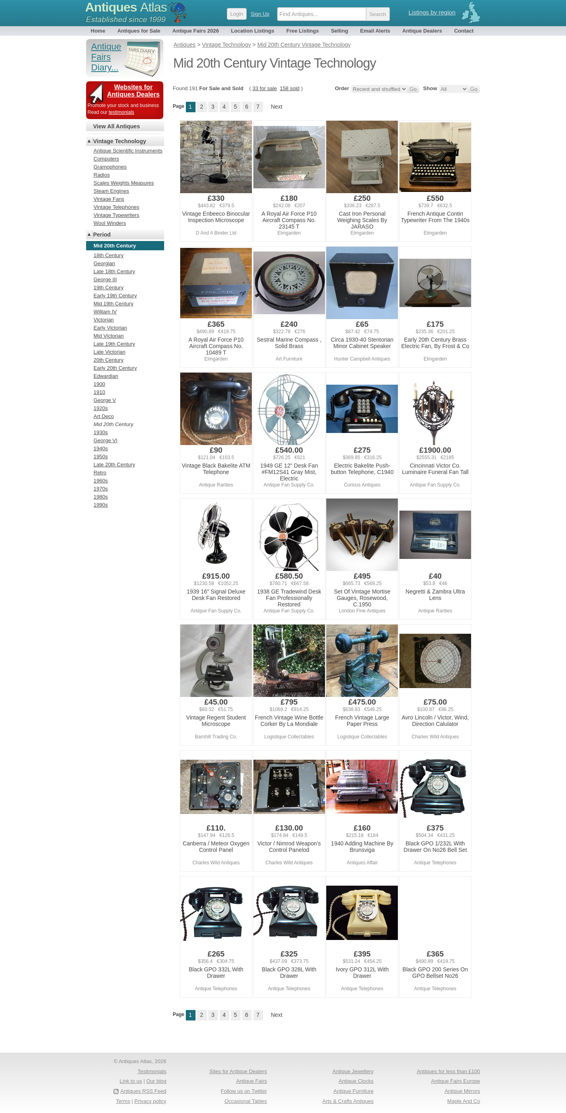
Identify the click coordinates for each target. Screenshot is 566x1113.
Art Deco (104, 416)
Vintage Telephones (117, 207)
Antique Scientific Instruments (128, 151)
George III (105, 279)
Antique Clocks (356, 1081)
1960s (101, 481)
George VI (105, 440)
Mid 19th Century (114, 304)
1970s (101, 489)
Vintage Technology (119, 141)
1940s (101, 448)
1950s (101, 456)
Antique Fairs (251, 1081)
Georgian (104, 263)
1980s (101, 497)
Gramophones (110, 167)
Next (276, 106)
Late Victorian (110, 352)
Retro (100, 473)
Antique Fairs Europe (455, 1081)
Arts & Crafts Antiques (347, 1101)
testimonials (121, 112)
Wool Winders (110, 223)
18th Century (108, 255)
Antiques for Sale (139, 31)
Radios (102, 175)
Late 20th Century (114, 465)
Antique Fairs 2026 (196, 31)
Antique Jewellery (353, 1071)
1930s (101, 432)
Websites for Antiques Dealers (133, 91)
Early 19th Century (115, 296)
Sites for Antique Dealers (238, 1071)
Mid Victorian (109, 336)
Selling (339, 31)
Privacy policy (150, 1101)
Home (98, 31)
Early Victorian (111, 328)
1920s (101, 408)
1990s (101, 505)
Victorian (104, 320)
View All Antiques (116, 126)
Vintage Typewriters (117, 215)
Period (102, 234)
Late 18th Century (114, 271)
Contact (463, 31)
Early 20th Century (115, 368)
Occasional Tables (245, 1101)
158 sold (289, 88)
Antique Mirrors (462, 1091)
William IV (105, 312)
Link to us (130, 1081)
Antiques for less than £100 (448, 1071)
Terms (123, 1101)
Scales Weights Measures (124, 183)
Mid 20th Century (114, 424)
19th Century (108, 287)
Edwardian (106, 376)
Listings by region (432, 12)
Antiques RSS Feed (143, 1091)
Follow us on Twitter (244, 1091)
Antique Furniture (353, 1091)
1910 (99, 392)
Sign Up (260, 14)
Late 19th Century (114, 344)
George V (105, 400)
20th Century (108, 360)
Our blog (156, 1081)
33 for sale (264, 88)
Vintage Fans (109, 199)
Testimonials (152, 1071)
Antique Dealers (422, 31)
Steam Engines (111, 191)
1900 (99, 384)
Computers (106, 159)
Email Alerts (375, 31)
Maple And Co (463, 1101)
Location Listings (252, 31)
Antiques (126, 7)
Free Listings (302, 31)
